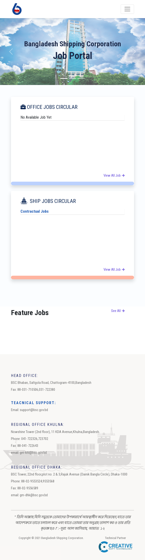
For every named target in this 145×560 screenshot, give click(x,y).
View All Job (114, 175)
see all (117, 311)
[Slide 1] (63, 78)
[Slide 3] (81, 78)
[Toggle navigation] (127, 9)
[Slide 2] (72, 78)
